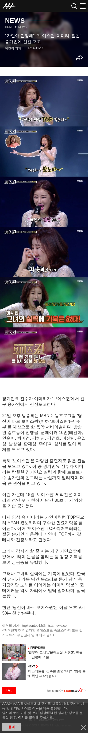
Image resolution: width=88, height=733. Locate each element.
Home (9, 27)
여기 (21, 717)
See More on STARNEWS (66, 690)
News (22, 27)
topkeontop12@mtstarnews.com (45, 625)
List (9, 690)
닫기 (83, 727)
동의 (11, 727)
